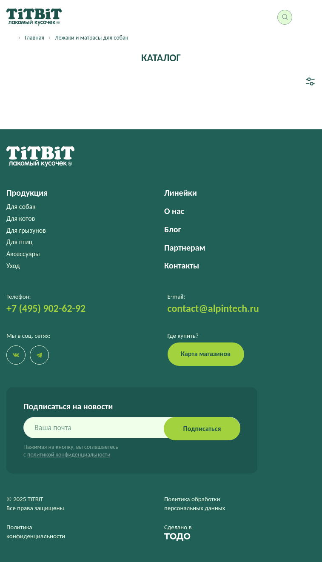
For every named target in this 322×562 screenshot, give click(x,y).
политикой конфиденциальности (68, 454)
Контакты (181, 265)
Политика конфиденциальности (35, 531)
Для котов (20, 218)
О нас (174, 211)
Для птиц (19, 242)
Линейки (180, 193)
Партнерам (184, 247)
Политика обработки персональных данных (194, 503)
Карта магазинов (206, 354)
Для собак (20, 207)
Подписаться (202, 429)
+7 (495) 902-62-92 (45, 308)
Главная (34, 37)
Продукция (27, 193)
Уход (13, 266)
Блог (172, 229)
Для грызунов (26, 230)
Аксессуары (23, 254)
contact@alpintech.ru (213, 308)
